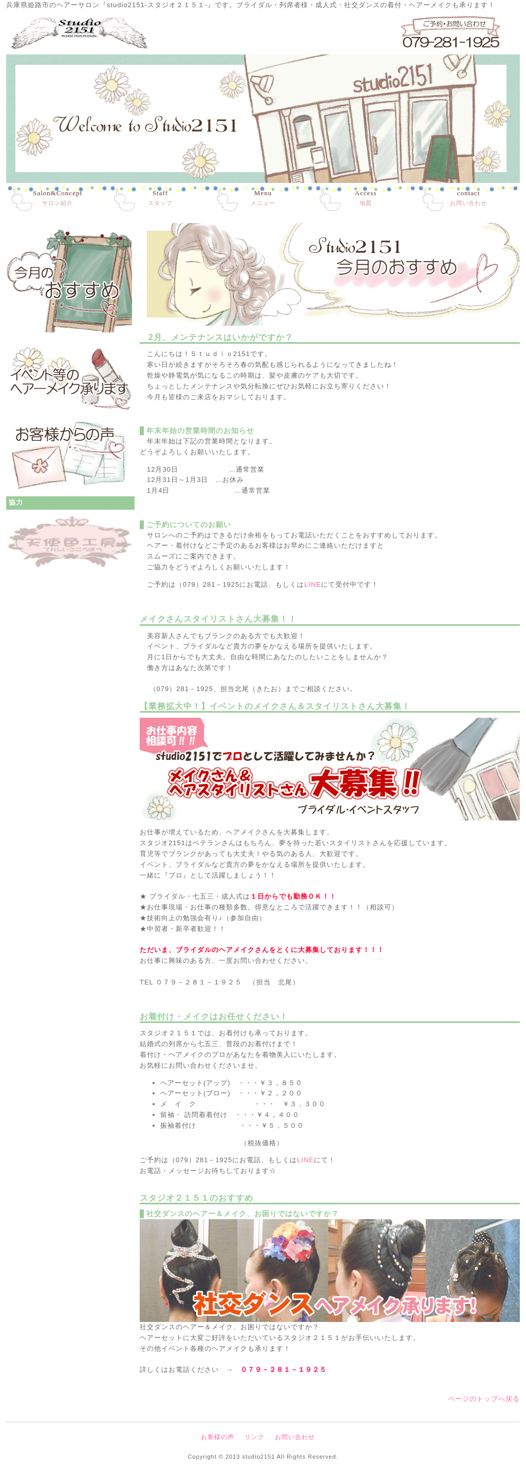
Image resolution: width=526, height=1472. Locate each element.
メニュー (263, 197)
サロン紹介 (57, 197)
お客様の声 (217, 1437)
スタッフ (160, 197)
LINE (312, 584)
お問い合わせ (468, 197)
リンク (255, 1437)
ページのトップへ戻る (484, 1399)
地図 (366, 197)
